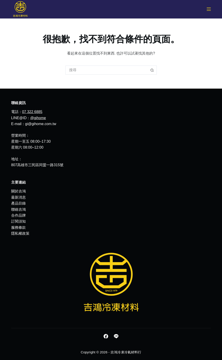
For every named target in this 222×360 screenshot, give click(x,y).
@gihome (38, 118)
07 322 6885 (32, 112)
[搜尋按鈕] (152, 70)
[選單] (209, 9)
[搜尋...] (106, 70)
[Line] (116, 336)
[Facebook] (106, 336)
